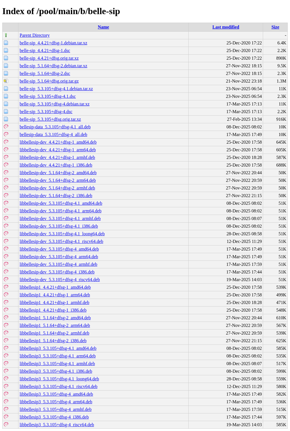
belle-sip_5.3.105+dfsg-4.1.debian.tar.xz (56, 88)
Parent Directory (35, 35)
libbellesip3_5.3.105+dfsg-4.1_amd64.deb (58, 348)
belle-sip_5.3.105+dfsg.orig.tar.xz (50, 119)
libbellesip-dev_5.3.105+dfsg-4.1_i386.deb (59, 226)
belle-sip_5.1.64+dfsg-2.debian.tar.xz (53, 65)
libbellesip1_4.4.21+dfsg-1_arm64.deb (55, 294)
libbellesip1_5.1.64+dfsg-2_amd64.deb (55, 317)
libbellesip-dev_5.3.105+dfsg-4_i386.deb (57, 272)
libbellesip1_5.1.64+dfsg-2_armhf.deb (54, 333)
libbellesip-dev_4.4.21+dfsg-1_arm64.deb (58, 149)
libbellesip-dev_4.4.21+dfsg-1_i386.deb (56, 165)
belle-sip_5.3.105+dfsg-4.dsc (46, 111)
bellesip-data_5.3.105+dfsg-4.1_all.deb (55, 126)
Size (275, 27)
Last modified (225, 27)
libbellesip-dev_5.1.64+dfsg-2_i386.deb (56, 195)
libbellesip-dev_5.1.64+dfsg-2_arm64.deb (58, 180)
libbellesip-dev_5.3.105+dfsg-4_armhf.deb (58, 264)
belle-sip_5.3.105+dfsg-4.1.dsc (48, 96)
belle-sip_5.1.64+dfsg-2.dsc (45, 73)
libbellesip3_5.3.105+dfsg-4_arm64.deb (56, 401)
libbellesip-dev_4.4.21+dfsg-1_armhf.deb (57, 157)
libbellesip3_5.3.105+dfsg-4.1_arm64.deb (58, 356)
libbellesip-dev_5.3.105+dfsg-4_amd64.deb (59, 249)
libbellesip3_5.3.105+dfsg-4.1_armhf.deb (57, 363)
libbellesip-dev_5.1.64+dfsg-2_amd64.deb (58, 172)
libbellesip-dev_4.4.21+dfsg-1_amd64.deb (58, 142)
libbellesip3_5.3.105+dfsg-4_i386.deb (54, 417)
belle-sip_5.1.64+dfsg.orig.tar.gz (49, 81)
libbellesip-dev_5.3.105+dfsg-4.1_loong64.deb (62, 233)
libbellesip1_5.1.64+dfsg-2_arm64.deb (55, 325)
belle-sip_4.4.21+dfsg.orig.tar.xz (49, 58)
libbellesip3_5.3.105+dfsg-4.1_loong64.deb (59, 378)
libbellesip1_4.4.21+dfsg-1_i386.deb (53, 310)
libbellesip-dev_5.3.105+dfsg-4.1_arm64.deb (60, 210)
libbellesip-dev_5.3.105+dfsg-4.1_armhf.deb (60, 218)
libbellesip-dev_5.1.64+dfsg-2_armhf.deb (57, 188)
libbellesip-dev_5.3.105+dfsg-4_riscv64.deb (60, 279)
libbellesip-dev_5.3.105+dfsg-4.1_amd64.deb (61, 203)
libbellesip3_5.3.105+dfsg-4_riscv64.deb (57, 424)
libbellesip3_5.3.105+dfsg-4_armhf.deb (55, 409)
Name (103, 27)
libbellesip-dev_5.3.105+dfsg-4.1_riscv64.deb (61, 241)
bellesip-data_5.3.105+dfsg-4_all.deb (53, 134)
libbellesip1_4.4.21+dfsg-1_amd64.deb (55, 287)
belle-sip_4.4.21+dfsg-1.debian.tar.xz (53, 42)
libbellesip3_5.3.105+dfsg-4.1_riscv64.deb (58, 386)
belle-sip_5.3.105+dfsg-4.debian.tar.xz (54, 104)
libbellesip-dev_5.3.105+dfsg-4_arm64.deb (59, 256)
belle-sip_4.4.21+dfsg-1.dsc (45, 50)
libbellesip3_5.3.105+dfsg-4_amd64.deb (56, 394)
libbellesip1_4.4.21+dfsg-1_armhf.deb (54, 302)
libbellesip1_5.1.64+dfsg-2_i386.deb (53, 340)
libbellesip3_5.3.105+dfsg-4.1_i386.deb (56, 371)
